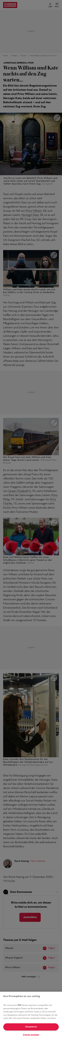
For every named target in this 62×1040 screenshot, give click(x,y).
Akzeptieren (31, 1027)
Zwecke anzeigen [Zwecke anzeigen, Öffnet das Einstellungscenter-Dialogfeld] (31, 1035)
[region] (31, 1016)
